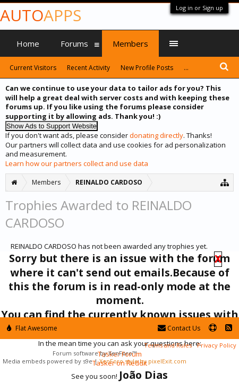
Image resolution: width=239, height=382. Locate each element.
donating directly (156, 135)
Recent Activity (88, 67)
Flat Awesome (32, 328)
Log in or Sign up (199, 8)
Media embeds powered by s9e (47, 361)
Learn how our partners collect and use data (76, 163)
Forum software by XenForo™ (94, 353)
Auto (40, 15)
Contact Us (179, 328)
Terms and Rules (168, 345)
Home (27, 43)
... (186, 67)
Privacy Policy (216, 345)
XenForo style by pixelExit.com (142, 361)
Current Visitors (33, 67)
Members (130, 43)
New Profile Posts (147, 67)
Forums (74, 43)
